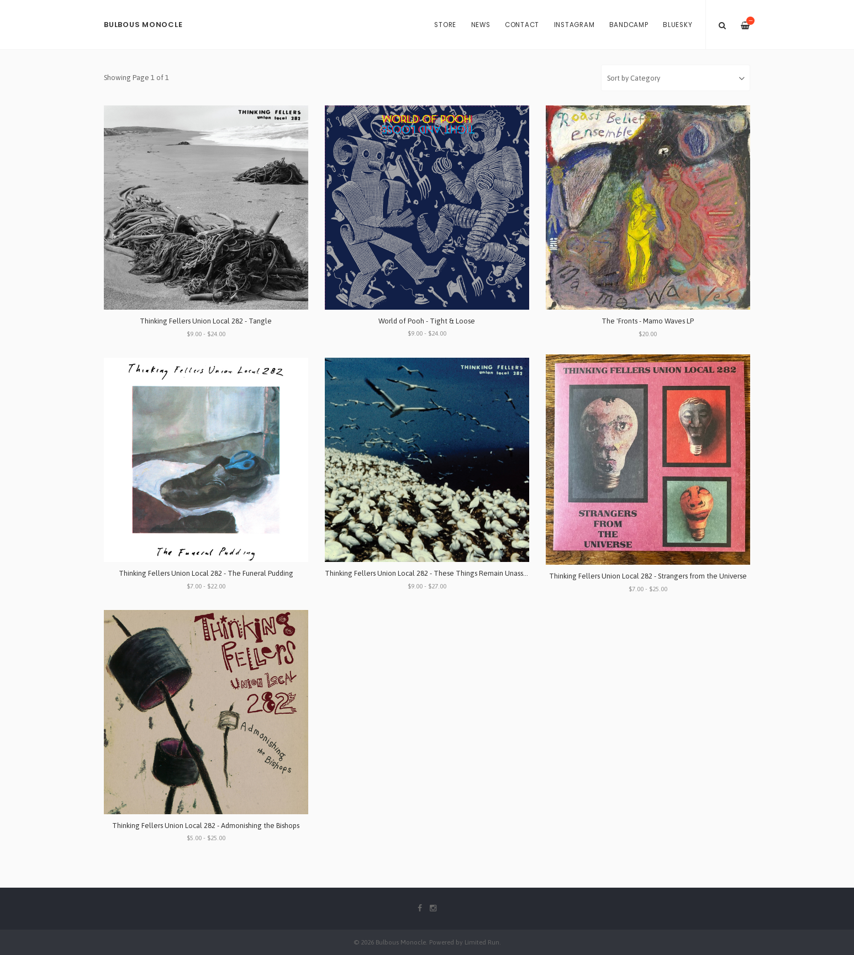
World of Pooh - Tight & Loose (426, 321)
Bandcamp (629, 24)
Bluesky (677, 24)
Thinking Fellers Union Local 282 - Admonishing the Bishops (205, 825)
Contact (522, 24)
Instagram (574, 24)
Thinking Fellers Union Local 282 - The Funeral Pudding (206, 573)
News (481, 24)
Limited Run (482, 942)
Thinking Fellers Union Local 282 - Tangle (206, 321)
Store (445, 24)
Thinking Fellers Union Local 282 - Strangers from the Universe (648, 576)
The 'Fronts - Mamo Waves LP (648, 321)
